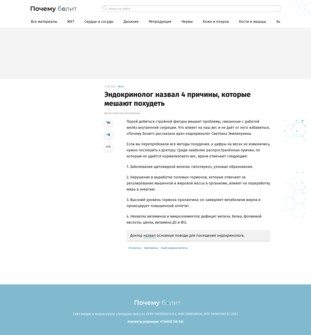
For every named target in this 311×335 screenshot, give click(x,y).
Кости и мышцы (252, 21)
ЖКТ (70, 21)
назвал (149, 235)
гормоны (135, 247)
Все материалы (44, 21)
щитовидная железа (174, 247)
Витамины (152, 247)
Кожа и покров (216, 21)
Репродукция (160, 21)
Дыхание (131, 21)
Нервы (187, 21)
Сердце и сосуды (98, 21)
